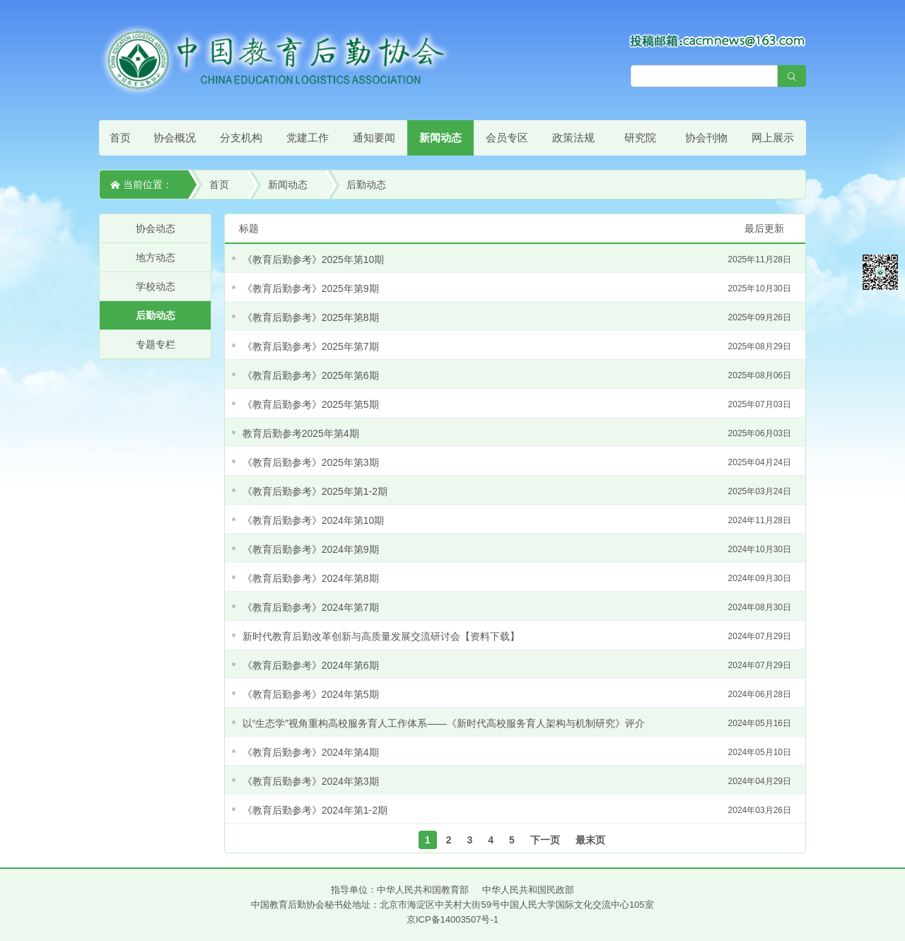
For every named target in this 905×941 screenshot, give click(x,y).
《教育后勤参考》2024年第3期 (517, 781)
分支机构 (241, 137)
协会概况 (174, 137)
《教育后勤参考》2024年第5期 (517, 694)
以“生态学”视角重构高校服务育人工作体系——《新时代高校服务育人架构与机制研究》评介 (517, 723)
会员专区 (507, 137)
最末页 (590, 840)
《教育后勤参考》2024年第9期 (517, 549)
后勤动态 (366, 184)
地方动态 (155, 257)
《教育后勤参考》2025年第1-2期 (517, 491)
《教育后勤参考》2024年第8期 (517, 578)
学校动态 (155, 286)
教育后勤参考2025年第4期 (517, 433)
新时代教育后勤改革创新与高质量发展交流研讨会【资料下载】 (517, 636)
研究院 (640, 137)
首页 (120, 137)
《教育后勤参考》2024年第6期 (517, 665)
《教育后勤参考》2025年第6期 (517, 375)
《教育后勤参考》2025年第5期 (517, 404)
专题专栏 (155, 344)
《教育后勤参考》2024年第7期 (517, 607)
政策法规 (573, 137)
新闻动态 (440, 137)
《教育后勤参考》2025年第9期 (517, 288)
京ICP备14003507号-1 (452, 919)
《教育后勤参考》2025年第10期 (517, 259)
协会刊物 (706, 137)
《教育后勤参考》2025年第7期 (517, 346)
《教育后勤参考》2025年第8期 (517, 317)
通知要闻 (374, 137)
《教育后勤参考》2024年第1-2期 (517, 810)
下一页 (545, 840)
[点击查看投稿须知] (717, 40)
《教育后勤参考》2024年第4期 (517, 752)
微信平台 (880, 272)
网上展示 (773, 137)
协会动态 (155, 228)
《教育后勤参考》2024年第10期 (517, 520)
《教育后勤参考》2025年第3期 (517, 462)
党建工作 (307, 137)
